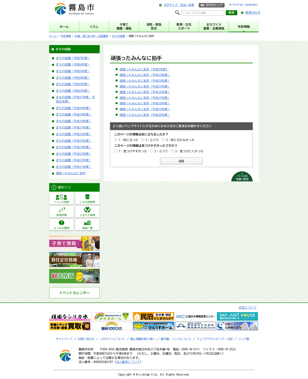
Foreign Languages (245, 4)
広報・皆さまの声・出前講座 (91, 36)
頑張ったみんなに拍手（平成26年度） (145, 92)
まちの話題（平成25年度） (74, 140)
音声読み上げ (214, 5)
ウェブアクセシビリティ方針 (215, 339)
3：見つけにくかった (189, 151)
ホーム (53, 36)
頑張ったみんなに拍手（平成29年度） (145, 109)
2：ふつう (152, 139)
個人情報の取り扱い (142, 339)
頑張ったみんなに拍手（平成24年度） (145, 80)
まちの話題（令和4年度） (73, 77)
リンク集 (243, 339)
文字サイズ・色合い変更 (179, 5)
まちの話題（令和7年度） (73, 58)
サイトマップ (64, 339)
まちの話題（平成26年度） (74, 134)
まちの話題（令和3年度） (73, 84)
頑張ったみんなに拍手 (71, 173)
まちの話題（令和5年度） (73, 71)
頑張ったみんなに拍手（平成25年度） (145, 86)
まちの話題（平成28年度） (74, 121)
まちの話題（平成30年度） (74, 108)
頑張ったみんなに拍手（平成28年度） (145, 103)
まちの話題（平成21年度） (74, 166)
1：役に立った (128, 139)
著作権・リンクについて (176, 339)
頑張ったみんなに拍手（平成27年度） (145, 97)
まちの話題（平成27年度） (74, 127)
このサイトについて (112, 339)
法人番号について (128, 361)
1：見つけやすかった (133, 151)
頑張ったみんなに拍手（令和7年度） (144, 69)
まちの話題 (118, 36)
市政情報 (66, 36)
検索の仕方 (252, 12)
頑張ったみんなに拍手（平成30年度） (145, 114)
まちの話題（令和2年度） (73, 90)
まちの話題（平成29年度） (74, 114)
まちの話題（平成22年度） (74, 160)
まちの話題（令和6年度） (73, 64)
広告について (248, 307)
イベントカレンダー (74, 293)
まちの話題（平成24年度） (74, 147)
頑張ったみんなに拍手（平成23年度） (145, 74)
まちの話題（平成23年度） (74, 153)
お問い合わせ (86, 339)
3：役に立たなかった (180, 139)
